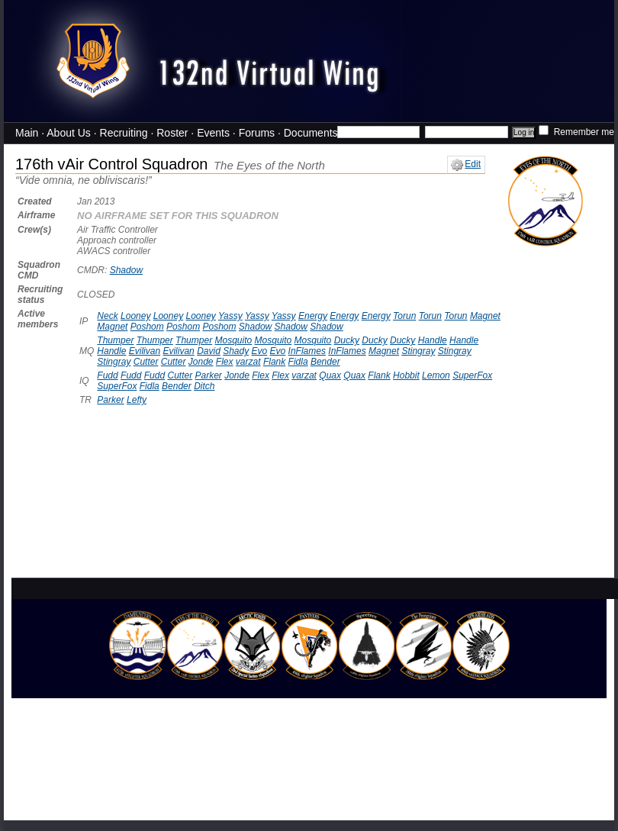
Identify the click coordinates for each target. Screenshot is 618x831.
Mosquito (233, 340)
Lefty (136, 400)
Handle (432, 340)
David (208, 351)
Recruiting (124, 133)
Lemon (436, 375)
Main (26, 133)
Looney (135, 316)
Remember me (576, 132)
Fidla (298, 361)
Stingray (418, 351)
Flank (274, 361)
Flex (224, 361)
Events (213, 133)
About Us (69, 133)
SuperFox (472, 375)
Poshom (147, 326)
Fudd (107, 375)
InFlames (307, 351)
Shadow (126, 270)
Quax (330, 375)
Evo (260, 351)
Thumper (115, 340)
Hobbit (406, 375)
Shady (236, 351)
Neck (107, 316)
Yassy (230, 316)
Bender (325, 361)
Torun (404, 316)
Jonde (201, 361)
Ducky (346, 340)
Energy (312, 316)
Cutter (146, 361)
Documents (311, 133)
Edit (466, 164)
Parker (208, 375)
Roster (172, 133)
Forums (257, 133)
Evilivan (144, 351)
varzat (248, 361)
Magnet (485, 316)
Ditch (204, 386)
